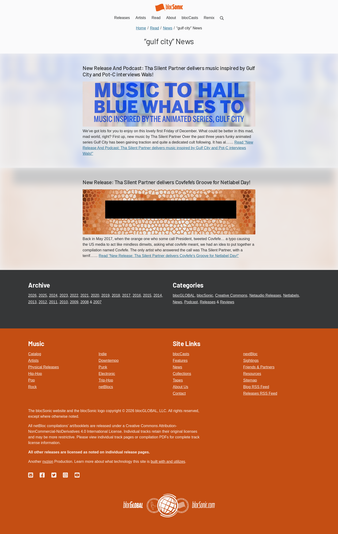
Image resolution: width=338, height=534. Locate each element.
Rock (32, 387)
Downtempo (109, 360)
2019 (105, 295)
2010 (63, 302)
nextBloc (250, 354)
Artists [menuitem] (140, 18)
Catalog (34, 354)
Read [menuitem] (156, 18)
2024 (53, 295)
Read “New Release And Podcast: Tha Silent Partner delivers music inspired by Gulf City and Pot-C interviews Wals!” (168, 148)
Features (180, 360)
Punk (103, 367)
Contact (179, 393)
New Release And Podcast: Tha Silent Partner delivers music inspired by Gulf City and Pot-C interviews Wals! (169, 71)
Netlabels (291, 295)
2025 (42, 295)
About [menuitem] (171, 18)
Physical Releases (43, 367)
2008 (84, 302)
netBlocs (106, 387)
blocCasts (181, 354)
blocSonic (205, 295)
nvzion (47, 462)
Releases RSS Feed (260, 393)
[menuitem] (222, 18)
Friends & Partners (258, 367)
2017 (126, 295)
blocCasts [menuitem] (190, 18)
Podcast (191, 302)
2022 (74, 295)
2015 (147, 295)
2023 (63, 295)
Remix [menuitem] (209, 18)
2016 (137, 295)
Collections (182, 374)
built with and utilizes (168, 462)
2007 (97, 302)
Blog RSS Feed (256, 387)
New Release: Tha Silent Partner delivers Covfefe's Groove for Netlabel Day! (167, 182)
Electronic (107, 374)
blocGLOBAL (184, 295)
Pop (31, 380)
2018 (116, 295)
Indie (103, 354)
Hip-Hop (35, 374)
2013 (32, 302)
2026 (32, 295)
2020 (95, 295)
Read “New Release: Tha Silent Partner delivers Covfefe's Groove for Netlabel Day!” (169, 256)
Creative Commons (231, 295)
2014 (158, 295)
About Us (180, 387)
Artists (33, 360)
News (177, 302)
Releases (208, 302)
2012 (42, 302)
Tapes (178, 380)
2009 (74, 302)
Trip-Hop (106, 380)
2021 (84, 295)
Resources (252, 374)
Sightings (251, 360)
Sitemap (250, 380)
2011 (53, 302)
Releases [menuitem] (122, 18)
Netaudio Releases (265, 295)
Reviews (227, 302)
